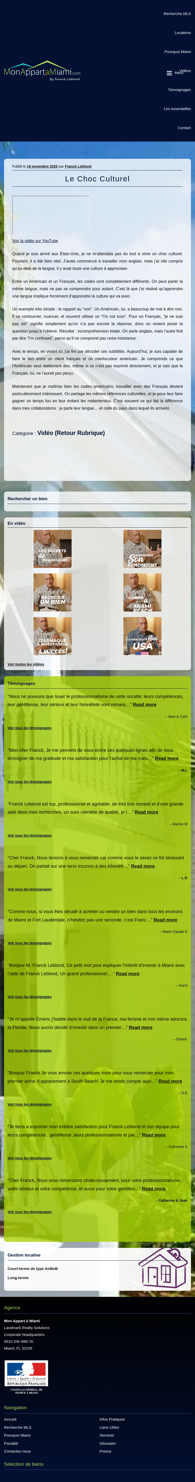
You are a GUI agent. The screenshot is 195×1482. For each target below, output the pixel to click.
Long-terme (18, 1278)
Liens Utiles (109, 1427)
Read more (144, 704)
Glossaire (108, 1443)
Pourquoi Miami (178, 51)
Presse (105, 1451)
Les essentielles (177, 109)
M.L (184, 770)
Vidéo (45, 433)
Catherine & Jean (172, 1200)
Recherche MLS (177, 13)
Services (107, 1435)
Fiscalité (11, 1443)
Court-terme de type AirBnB (33, 1268)
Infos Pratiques (112, 1419)
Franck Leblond (78, 166)
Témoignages (179, 90)
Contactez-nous (17, 1451)
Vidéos (185, 70)
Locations (183, 32)
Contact (184, 128)
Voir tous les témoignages (30, 728)
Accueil (10, 1419)
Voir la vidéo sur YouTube (35, 241)
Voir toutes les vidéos (26, 664)
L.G (184, 878)
